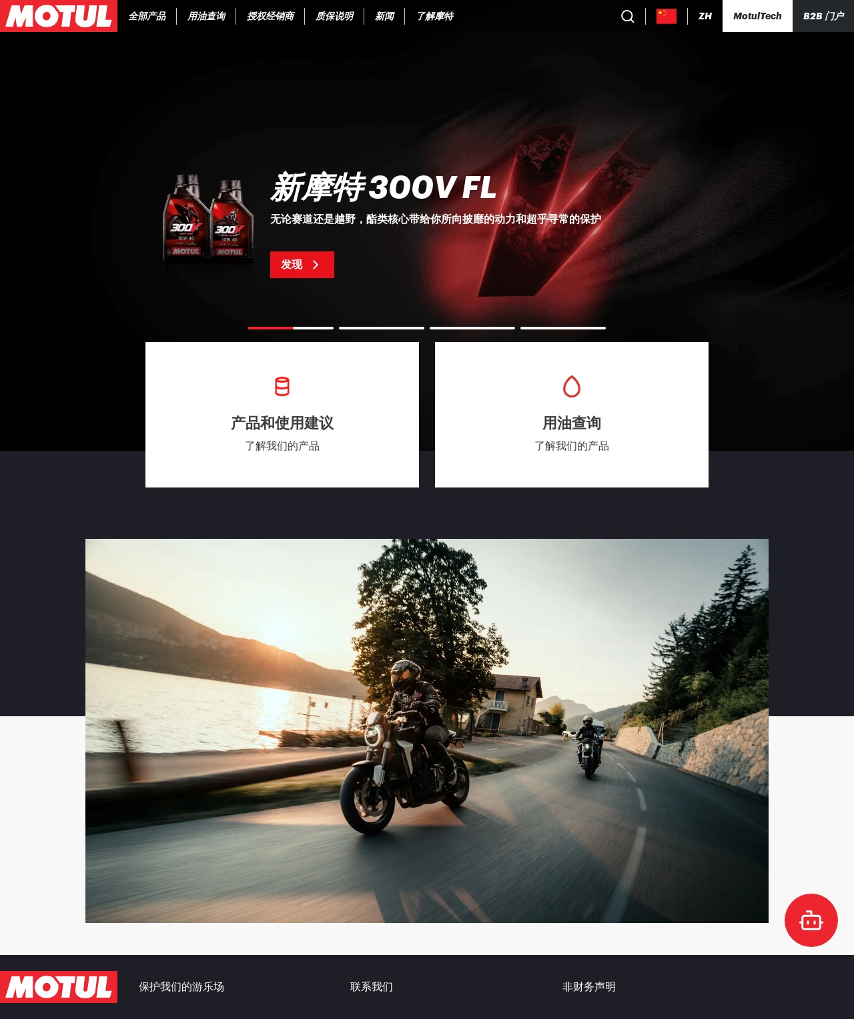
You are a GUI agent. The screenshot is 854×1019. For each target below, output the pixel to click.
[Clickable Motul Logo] (58, 16)
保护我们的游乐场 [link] (181, 987)
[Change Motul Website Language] (705, 16)
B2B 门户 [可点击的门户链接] (823, 16)
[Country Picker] (667, 16)
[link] (270, 16)
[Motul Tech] (758, 16)
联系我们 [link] (371, 987)
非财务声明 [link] (589, 987)
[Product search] (627, 16)
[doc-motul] (811, 920)
